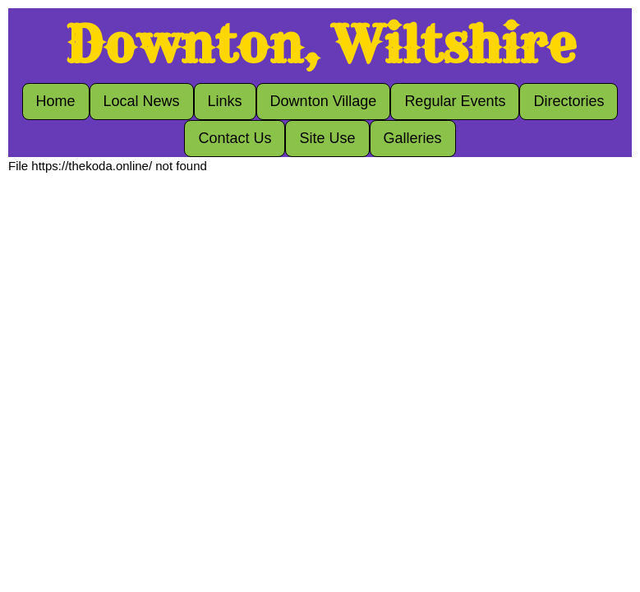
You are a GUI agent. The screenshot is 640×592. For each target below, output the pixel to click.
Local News (142, 101)
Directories (568, 101)
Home (56, 101)
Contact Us (234, 138)
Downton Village (323, 101)
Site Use (327, 138)
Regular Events (454, 101)
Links (225, 101)
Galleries (413, 138)
